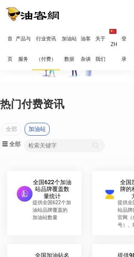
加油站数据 (69, 49)
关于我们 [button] (100, 49)
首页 (10, 49)
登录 (123, 49)
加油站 (37, 129)
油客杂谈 (86, 49)
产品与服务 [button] (23, 49)
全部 (11, 129)
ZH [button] (113, 38)
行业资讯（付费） (46, 49)
